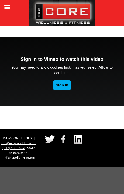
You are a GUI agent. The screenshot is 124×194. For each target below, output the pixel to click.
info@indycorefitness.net (18, 143)
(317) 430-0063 (13, 148)
